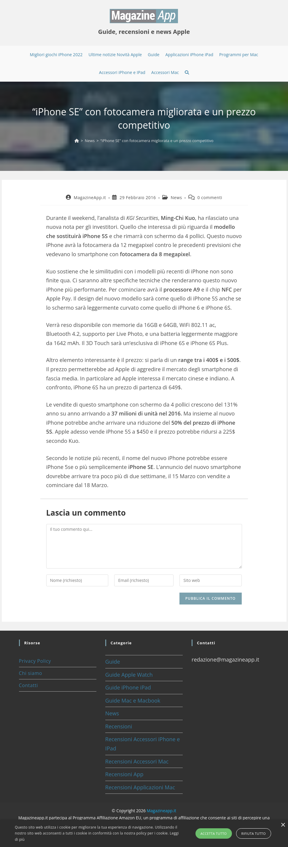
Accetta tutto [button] (214, 833)
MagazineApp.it (90, 197)
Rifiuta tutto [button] (253, 833)
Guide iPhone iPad (128, 687)
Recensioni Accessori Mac (136, 761)
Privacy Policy (35, 661)
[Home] (76, 140)
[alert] (144, 833)
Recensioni (118, 726)
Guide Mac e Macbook (132, 700)
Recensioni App (124, 774)
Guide (112, 661)
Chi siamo (30, 673)
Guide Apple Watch (129, 674)
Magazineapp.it (161, 810)
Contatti (28, 685)
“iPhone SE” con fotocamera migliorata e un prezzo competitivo (157, 140)
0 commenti (209, 197)
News (176, 197)
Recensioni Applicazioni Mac (140, 787)
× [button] (283, 825)
